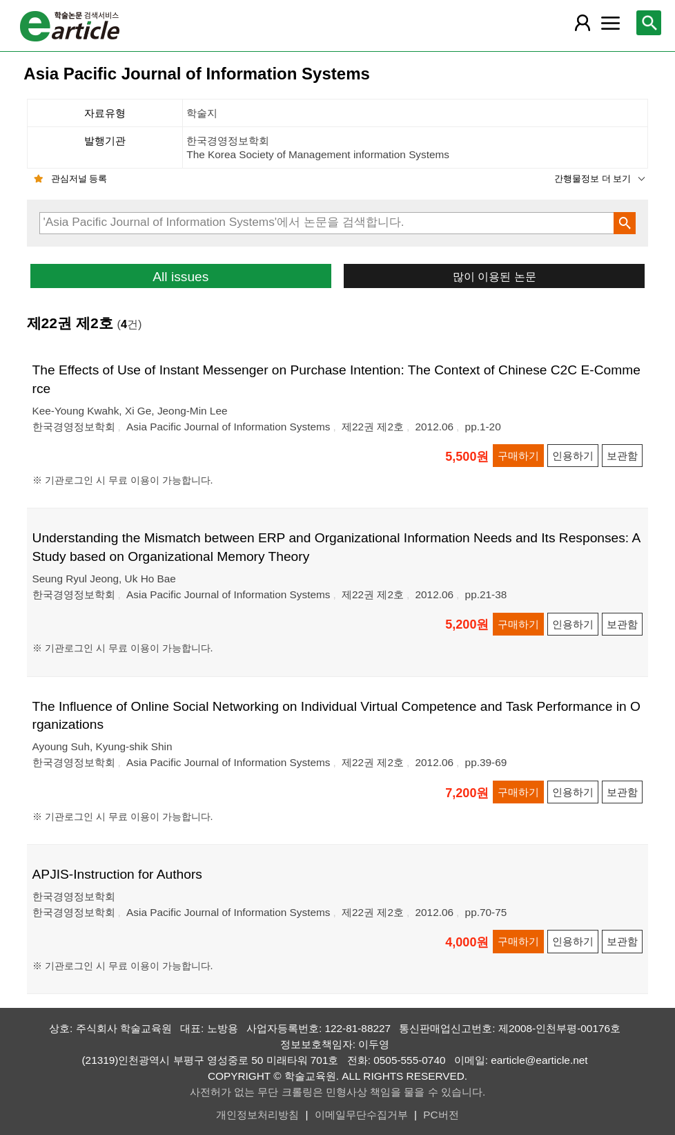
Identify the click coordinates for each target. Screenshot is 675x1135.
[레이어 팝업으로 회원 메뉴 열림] (582, 22)
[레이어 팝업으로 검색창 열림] (648, 22)
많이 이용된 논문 (494, 276)
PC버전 (440, 1114)
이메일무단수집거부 (361, 1114)
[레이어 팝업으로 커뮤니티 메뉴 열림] (610, 22)
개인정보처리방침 (257, 1114)
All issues (180, 276)
